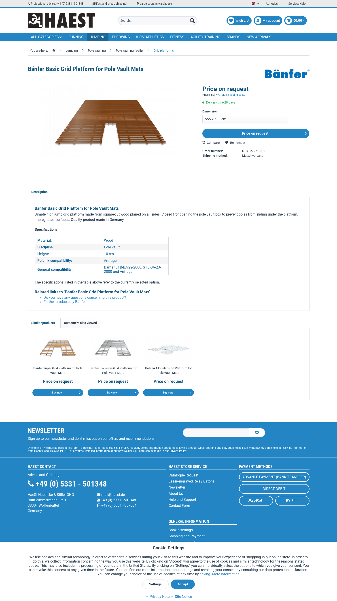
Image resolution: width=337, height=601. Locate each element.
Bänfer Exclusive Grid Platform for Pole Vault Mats (113, 370)
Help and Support (182, 499)
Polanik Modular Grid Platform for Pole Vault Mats (168, 370)
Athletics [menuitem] (272, 3)
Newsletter (177, 487)
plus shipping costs (233, 94)
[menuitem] (157, 20)
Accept (183, 584)
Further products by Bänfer (63, 302)
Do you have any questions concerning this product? (83, 297)
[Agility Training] (205, 37)
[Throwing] (120, 37)
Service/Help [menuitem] (297, 3)
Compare (211, 142)
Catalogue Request (183, 475)
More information (226, 574)
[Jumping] (97, 37)
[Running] (76, 37)
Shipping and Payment (187, 536)
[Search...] (157, 20)
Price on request (274, 132)
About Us (176, 493)
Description (39, 192)
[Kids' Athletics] (150, 37)
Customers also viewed (80, 323)
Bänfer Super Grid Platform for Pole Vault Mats (57, 370)
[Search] (192, 20)
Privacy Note (157, 597)
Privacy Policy (178, 451)
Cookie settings (181, 530)
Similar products (43, 323)
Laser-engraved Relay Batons (191, 481)
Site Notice (181, 597)
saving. (206, 574)
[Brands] (233, 37)
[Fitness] (177, 37)
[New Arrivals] (259, 37)
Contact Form (179, 506)
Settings (155, 584)
